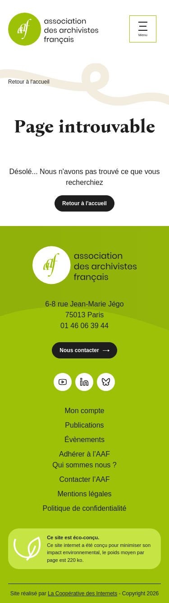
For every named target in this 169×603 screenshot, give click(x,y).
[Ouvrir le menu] (142, 28)
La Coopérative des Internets (82, 593)
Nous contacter (84, 350)
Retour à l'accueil (29, 82)
